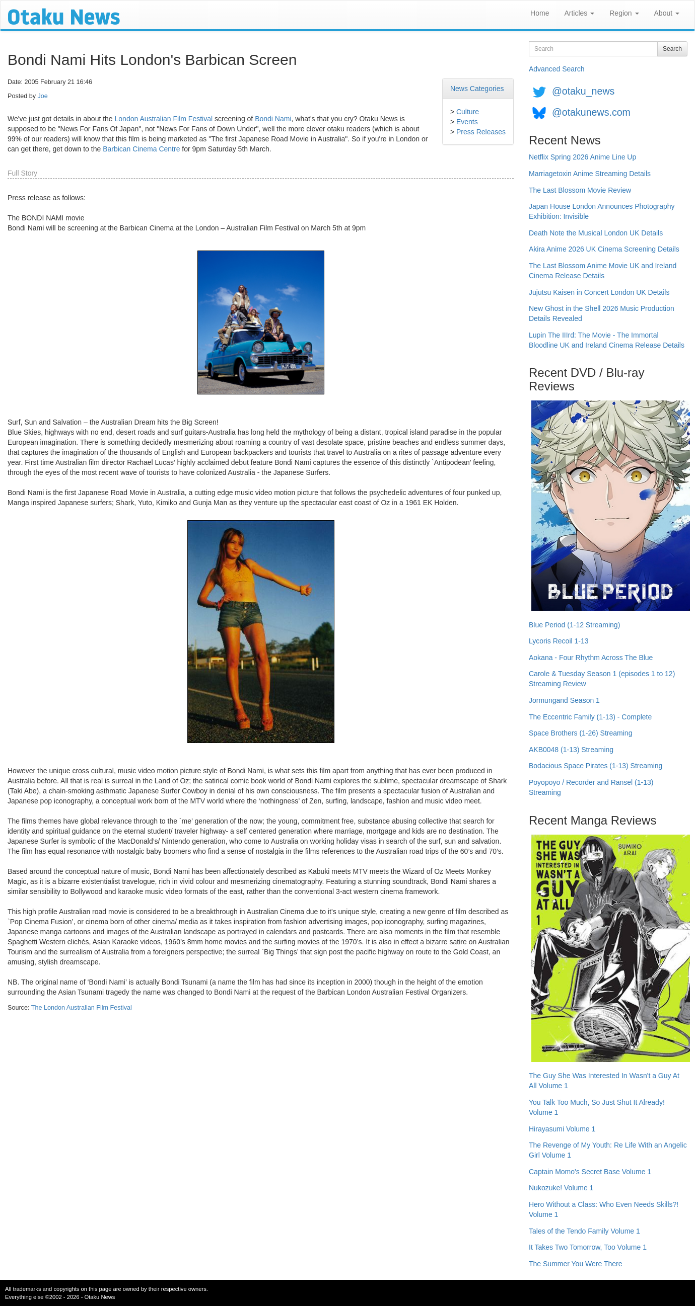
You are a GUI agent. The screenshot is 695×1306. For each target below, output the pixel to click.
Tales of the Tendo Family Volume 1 (584, 1231)
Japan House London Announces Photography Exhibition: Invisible (602, 211)
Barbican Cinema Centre (141, 149)
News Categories (477, 89)
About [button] (666, 13)
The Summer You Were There (575, 1264)
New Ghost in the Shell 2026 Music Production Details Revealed (601, 313)
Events (467, 122)
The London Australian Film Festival (81, 1007)
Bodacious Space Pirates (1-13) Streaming (595, 766)
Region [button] (624, 13)
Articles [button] (579, 13)
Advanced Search (557, 69)
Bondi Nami (273, 119)
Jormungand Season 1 (564, 700)
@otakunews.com (591, 112)
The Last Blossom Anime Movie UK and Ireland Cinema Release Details (602, 271)
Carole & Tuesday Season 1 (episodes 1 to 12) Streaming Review (602, 679)
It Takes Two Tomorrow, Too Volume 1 (588, 1247)
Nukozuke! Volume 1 (561, 1188)
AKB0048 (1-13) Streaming (571, 750)
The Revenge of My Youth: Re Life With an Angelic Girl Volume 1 (608, 1150)
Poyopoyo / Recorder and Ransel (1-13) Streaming (591, 787)
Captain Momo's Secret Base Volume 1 (590, 1172)
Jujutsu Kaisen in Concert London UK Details (599, 292)
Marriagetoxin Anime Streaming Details (590, 174)
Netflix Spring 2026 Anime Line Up (582, 157)
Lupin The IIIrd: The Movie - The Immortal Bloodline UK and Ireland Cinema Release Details (606, 340)
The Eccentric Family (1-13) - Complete (590, 717)
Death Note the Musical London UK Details (596, 233)
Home (539, 13)
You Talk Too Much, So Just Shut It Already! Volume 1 (597, 1107)
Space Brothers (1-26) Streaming (580, 733)
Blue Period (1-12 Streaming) (574, 625)
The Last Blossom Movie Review (580, 190)
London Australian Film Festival (164, 119)
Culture (467, 112)
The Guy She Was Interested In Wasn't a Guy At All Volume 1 (604, 1081)
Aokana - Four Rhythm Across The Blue (591, 658)
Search (672, 48)
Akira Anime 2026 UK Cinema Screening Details (604, 249)
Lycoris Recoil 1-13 (559, 641)
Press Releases (481, 132)
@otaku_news (583, 91)
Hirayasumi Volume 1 (562, 1129)
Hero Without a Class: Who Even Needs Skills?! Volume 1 (603, 1209)
